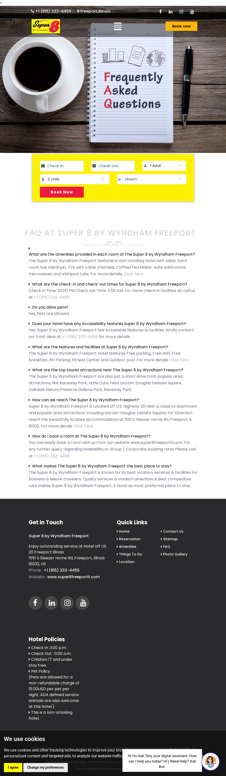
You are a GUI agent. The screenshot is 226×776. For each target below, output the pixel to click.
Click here (133, 274)
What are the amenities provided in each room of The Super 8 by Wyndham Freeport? (112, 254)
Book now (181, 26)
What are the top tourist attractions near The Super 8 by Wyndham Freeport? (107, 370)
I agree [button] (13, 767)
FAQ (165, 546)
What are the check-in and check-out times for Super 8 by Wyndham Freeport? (109, 284)
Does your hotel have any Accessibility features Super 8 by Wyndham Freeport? (109, 323)
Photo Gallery (174, 554)
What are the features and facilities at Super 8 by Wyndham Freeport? (100, 347)
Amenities (126, 546)
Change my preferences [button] (45, 767)
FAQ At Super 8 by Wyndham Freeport (110, 235)
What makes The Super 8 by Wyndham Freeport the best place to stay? (102, 466)
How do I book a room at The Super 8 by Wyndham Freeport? (91, 436)
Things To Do (129, 554)
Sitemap (169, 539)
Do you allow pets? (50, 307)
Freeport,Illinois (93, 11)
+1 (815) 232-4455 (51, 11)
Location (125, 561)
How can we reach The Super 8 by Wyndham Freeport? (85, 400)
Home (123, 531)
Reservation (128, 539)
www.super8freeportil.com (73, 577)
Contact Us (172, 531)
